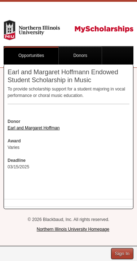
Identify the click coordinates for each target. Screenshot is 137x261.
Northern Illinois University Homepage (73, 229)
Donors (80, 55)
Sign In (122, 253)
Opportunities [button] (31, 55)
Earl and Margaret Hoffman (34, 127)
